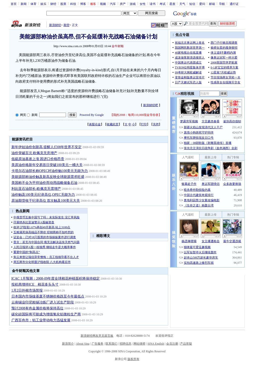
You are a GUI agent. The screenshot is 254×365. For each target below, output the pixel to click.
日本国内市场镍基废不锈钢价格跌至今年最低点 (47, 296)
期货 (66, 25)
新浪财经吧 (150, 105)
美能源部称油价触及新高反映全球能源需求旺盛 (47, 177)
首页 (14, 3)
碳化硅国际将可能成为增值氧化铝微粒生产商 (46, 314)
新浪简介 (68, 343)
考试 (162, 3)
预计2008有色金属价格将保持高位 (37, 308)
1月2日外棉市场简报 (27, 290)
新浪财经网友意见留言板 (97, 335)
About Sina (82, 343)
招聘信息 (125, 343)
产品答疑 (186, 343)
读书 (153, 3)
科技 (73, 3)
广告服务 (97, 343)
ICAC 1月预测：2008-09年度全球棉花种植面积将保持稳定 (55, 278)
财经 (53, 3)
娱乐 (43, 3)
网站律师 (139, 343)
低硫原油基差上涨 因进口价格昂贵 (37, 159)
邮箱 (212, 3)
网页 (23, 115)
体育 (33, 3)
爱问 (202, 3)
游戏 (133, 3)
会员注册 (172, 343)
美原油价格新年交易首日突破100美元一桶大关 (47, 165)
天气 (182, 3)
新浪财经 (55, 25)
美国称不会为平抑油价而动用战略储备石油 (44, 183)
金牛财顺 (118, 46)
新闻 (24, 3)
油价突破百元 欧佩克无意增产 (34, 153)
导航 (222, 3)
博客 (83, 3)
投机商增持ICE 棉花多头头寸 (35, 284)
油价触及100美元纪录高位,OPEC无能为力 (43, 195)
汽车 (113, 3)
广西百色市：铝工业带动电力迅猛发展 (40, 320)
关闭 (156, 124)
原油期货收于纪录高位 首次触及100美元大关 (45, 200)
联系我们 (111, 343)
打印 (144, 124)
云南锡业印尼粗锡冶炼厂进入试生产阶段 (42, 302)
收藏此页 (113, 124)
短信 (192, 3)
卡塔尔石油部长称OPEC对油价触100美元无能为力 (49, 171)
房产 (123, 3)
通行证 (234, 3)
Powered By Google (92, 115)
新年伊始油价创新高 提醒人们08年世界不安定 (46, 147)
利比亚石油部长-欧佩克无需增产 (36, 189)
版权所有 (133, 359)
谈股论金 (95, 124)
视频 (103, 3)
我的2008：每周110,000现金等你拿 (136, 115)
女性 (143, 3)
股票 (63, 3)
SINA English (155, 343)
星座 (172, 3)
